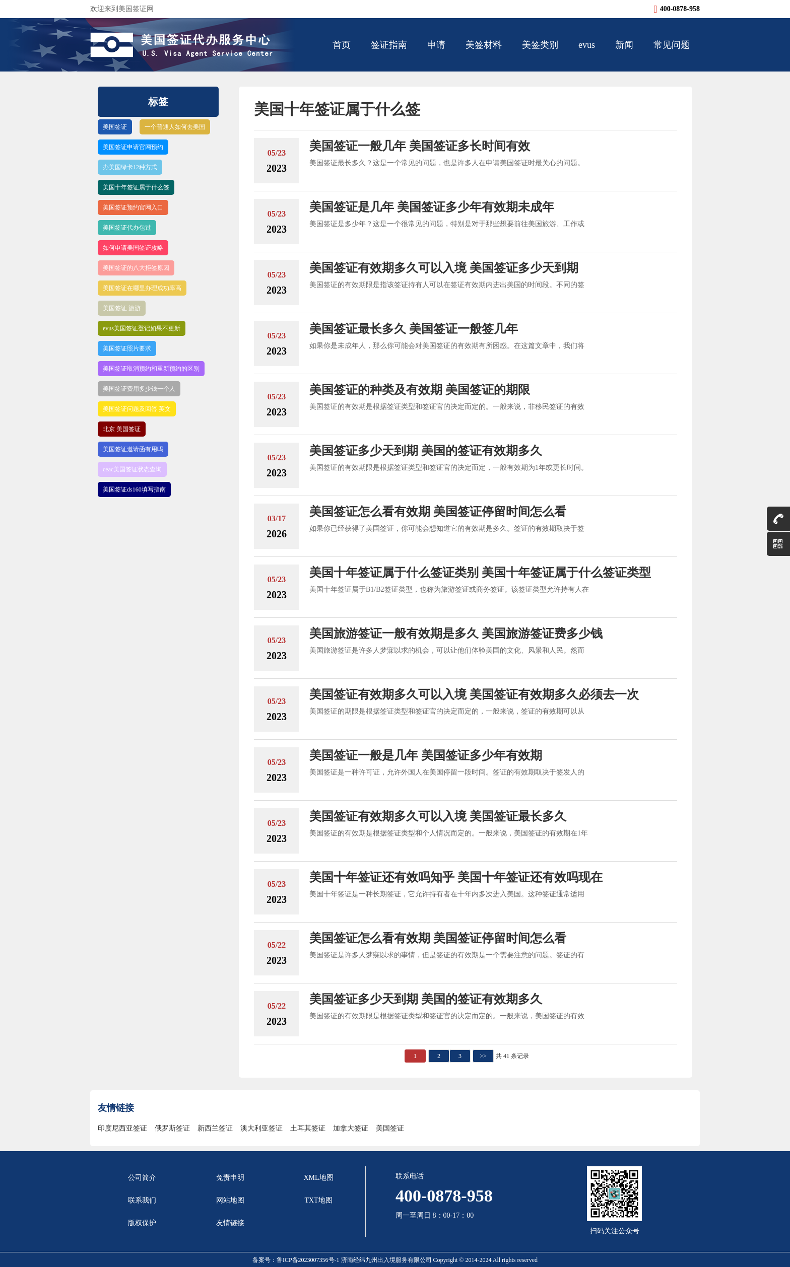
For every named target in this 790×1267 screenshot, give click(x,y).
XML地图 (318, 1177)
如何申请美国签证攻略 (133, 247)
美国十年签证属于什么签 (136, 187)
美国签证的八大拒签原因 (136, 267)
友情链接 (230, 1223)
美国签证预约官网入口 (133, 207)
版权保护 (142, 1223)
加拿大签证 (350, 1128)
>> (483, 1056)
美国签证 (115, 126)
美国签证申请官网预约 (133, 147)
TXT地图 (318, 1200)
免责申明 (230, 1177)
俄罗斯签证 (172, 1128)
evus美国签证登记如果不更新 (141, 328)
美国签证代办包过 (127, 227)
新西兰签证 (215, 1128)
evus (586, 45)
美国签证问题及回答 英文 (137, 408)
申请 (436, 45)
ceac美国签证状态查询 (132, 469)
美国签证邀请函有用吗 (133, 449)
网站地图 (230, 1200)
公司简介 (142, 1177)
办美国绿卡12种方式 (130, 167)
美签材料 (484, 45)
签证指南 (389, 45)
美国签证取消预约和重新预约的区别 (151, 368)
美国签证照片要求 (127, 348)
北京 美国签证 (122, 429)
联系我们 (142, 1200)
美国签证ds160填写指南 (134, 489)
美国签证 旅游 (122, 308)
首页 (342, 45)
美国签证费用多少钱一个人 (139, 388)
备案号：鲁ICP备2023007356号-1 (296, 1259)
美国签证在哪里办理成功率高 (142, 288)
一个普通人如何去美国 (175, 126)
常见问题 (671, 45)
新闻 (624, 45)
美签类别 (540, 45)
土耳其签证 (307, 1128)
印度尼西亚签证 (122, 1128)
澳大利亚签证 (261, 1128)
